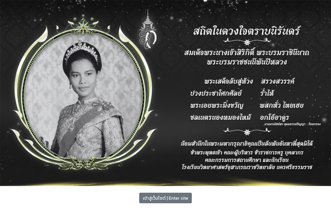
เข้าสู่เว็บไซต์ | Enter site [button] (165, 198)
